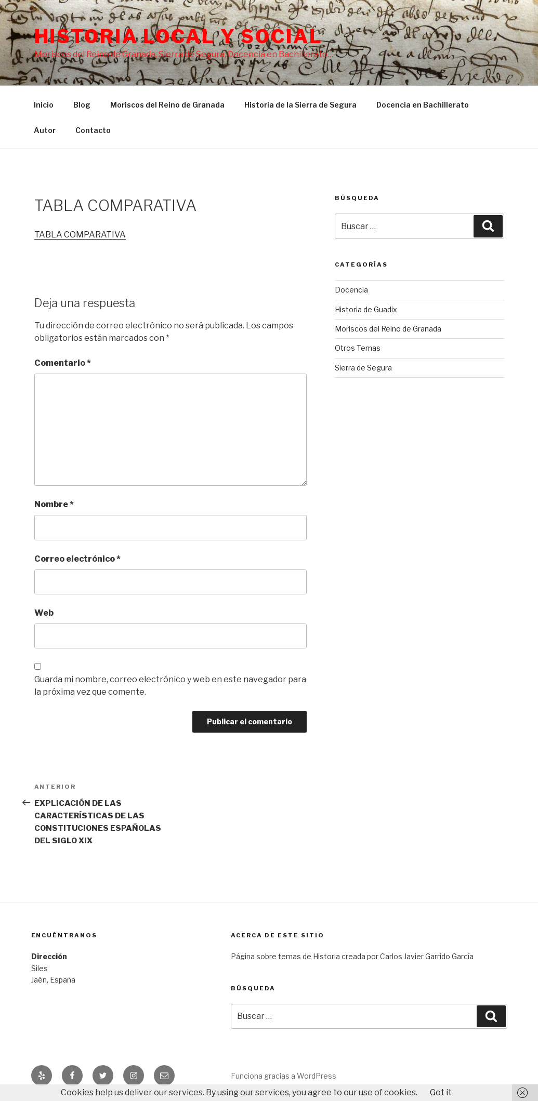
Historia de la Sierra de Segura (300, 104)
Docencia (351, 289)
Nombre (54, 504)
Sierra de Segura (363, 367)
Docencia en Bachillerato (422, 104)
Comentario (62, 363)
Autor (45, 130)
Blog (81, 104)
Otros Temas (357, 347)
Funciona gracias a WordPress (283, 1075)
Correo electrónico (77, 559)
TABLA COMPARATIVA (80, 235)
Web (44, 613)
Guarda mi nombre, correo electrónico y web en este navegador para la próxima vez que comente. (170, 685)
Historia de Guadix (366, 309)
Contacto (93, 130)
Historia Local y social (178, 36)
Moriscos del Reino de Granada (167, 104)
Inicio (44, 104)
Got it (441, 1092)
